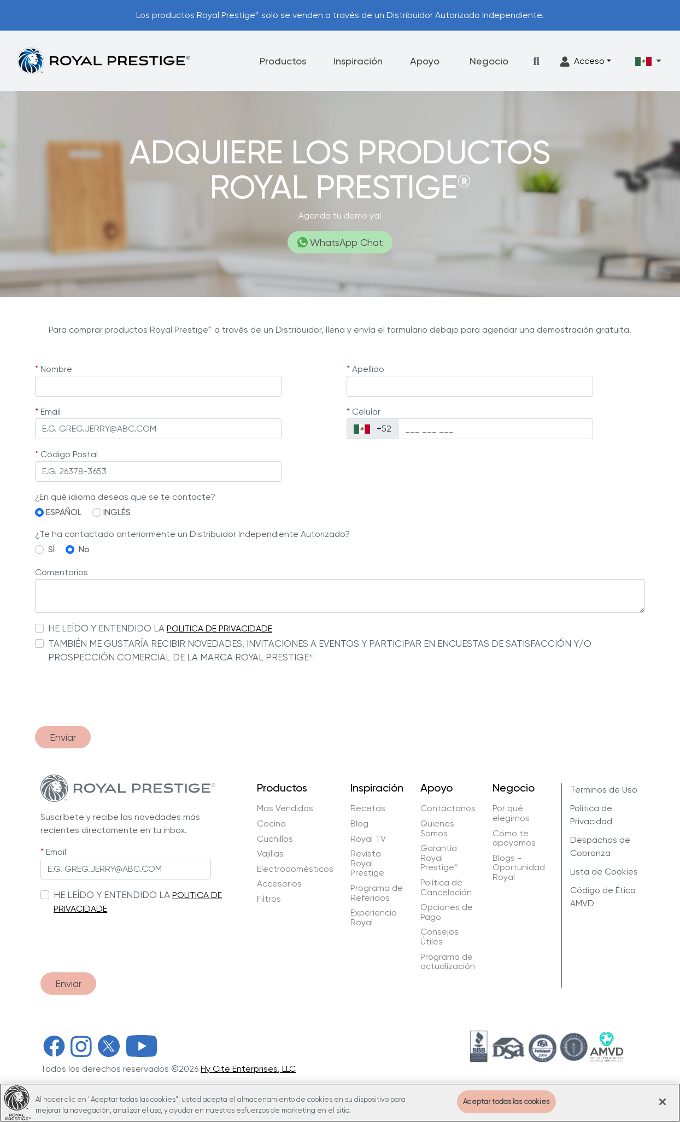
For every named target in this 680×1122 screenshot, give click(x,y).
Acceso (582, 61)
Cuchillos (275, 839)
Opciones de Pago (446, 912)
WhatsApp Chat (340, 242)
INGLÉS (117, 512)
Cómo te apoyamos (514, 838)
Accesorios (279, 884)
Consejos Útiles (439, 936)
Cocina (271, 824)
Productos (283, 61)
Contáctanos (448, 808)
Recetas (367, 808)
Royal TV (368, 839)
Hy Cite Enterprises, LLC (248, 1069)
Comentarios (61, 572)
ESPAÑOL (63, 512)
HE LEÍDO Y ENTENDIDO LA (106, 628)
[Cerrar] (662, 1108)
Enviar (63, 737)
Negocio (489, 61)
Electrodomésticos (295, 869)
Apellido (368, 369)
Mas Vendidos (285, 808)
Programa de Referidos (376, 892)
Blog (359, 824)
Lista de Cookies (604, 871)
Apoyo (424, 61)
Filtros (269, 899)
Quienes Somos (437, 828)
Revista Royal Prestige (367, 863)
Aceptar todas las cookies (506, 1108)
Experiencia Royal (373, 917)
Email (50, 411)
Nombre (56, 369)
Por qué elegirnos (511, 813)
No (84, 549)
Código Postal (69, 454)
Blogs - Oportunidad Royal (519, 867)
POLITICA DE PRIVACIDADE (219, 628)
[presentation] (118, 696)
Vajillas (270, 854)
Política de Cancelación (446, 887)
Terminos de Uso (603, 789)
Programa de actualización (447, 961)
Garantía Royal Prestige (439, 857)
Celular (366, 411)
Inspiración (358, 61)
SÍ (51, 549)
